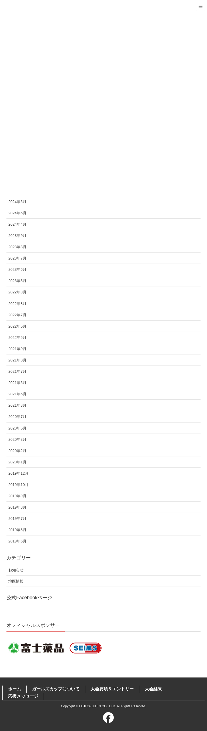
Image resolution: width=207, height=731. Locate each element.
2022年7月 (17, 315)
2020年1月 (17, 462)
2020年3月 (17, 439)
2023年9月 (17, 235)
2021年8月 (17, 360)
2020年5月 (17, 428)
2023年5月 (17, 281)
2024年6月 (17, 202)
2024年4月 (17, 224)
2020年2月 (17, 451)
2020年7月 (17, 416)
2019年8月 (17, 507)
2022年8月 (17, 303)
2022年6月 (17, 326)
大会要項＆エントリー (112, 689)
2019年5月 (17, 541)
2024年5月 (17, 213)
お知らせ (15, 570)
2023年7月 (17, 258)
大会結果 (153, 689)
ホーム (14, 689)
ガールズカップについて (56, 689)
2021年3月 (17, 405)
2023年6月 (17, 269)
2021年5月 (17, 394)
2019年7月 (17, 518)
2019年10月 (18, 484)
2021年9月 (17, 349)
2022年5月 (17, 337)
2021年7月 (17, 371)
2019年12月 (18, 473)
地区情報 (15, 581)
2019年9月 (17, 496)
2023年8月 (17, 247)
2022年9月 (17, 292)
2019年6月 (17, 530)
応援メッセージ (23, 696)
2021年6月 (17, 383)
